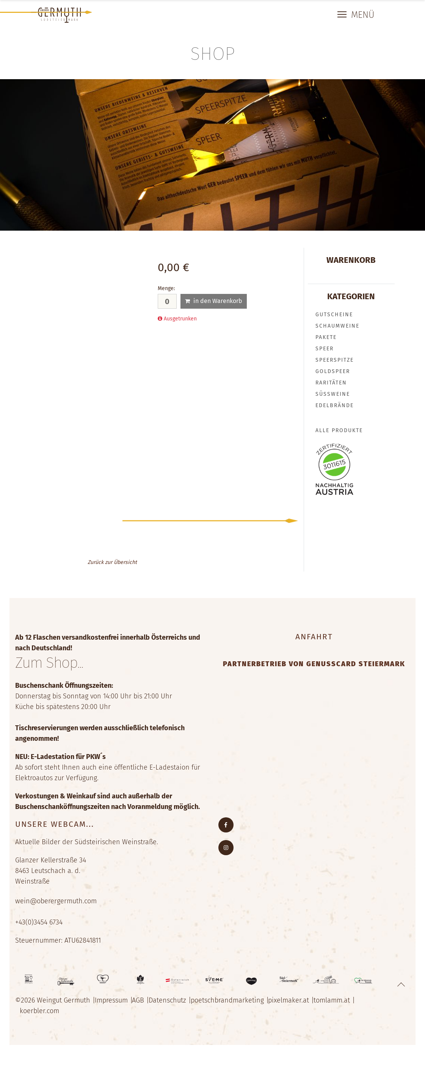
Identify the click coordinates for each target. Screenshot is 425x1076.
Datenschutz (171, 1003)
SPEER (324, 348)
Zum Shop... (53, 664)
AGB (141, 1003)
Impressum (112, 1003)
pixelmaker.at (294, 1003)
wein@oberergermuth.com (56, 904)
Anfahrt (314, 637)
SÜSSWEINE (332, 394)
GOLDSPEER (332, 371)
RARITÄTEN (331, 382)
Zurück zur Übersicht (112, 562)
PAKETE (326, 337)
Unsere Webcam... (54, 827)
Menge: (166, 288)
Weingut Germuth (63, 1003)
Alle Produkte (339, 430)
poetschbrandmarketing (232, 1003)
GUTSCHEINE (334, 314)
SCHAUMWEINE (337, 326)
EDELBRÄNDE (334, 405)
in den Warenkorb (213, 301)
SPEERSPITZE (334, 360)
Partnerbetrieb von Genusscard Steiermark (314, 664)
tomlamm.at (339, 1003)
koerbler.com (40, 1013)
